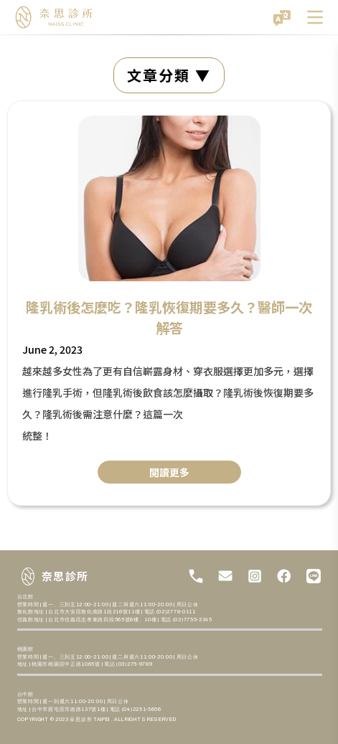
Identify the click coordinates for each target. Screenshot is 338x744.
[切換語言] (282, 17)
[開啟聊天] (302, 708)
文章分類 (161, 75)
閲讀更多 (169, 472)
